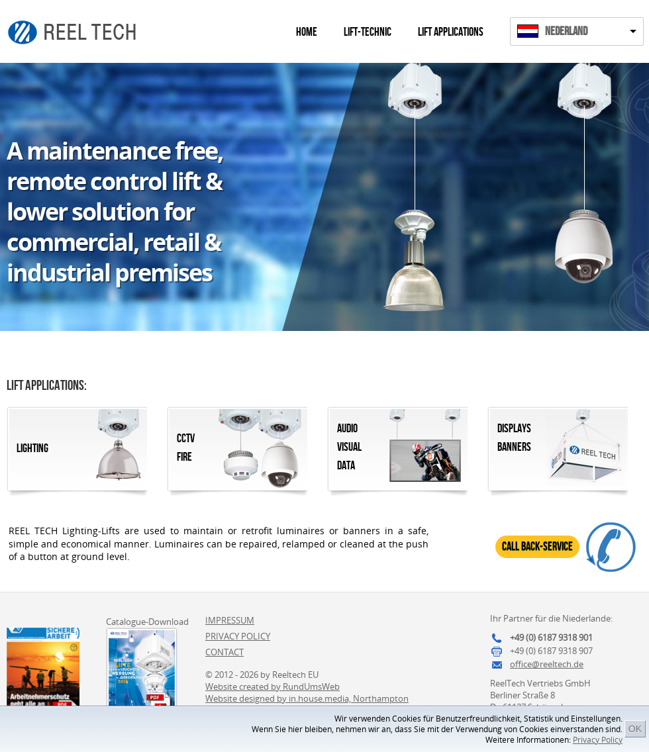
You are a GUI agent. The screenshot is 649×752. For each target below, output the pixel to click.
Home (306, 32)
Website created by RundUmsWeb (272, 686)
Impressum (229, 620)
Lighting (32, 448)
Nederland (566, 31)
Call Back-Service (537, 546)
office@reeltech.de (546, 664)
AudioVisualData (349, 447)
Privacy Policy (598, 739)
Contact (224, 652)
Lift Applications (450, 32)
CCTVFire (186, 448)
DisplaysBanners (514, 438)
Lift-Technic (367, 32)
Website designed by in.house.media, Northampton (307, 698)
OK (635, 729)
